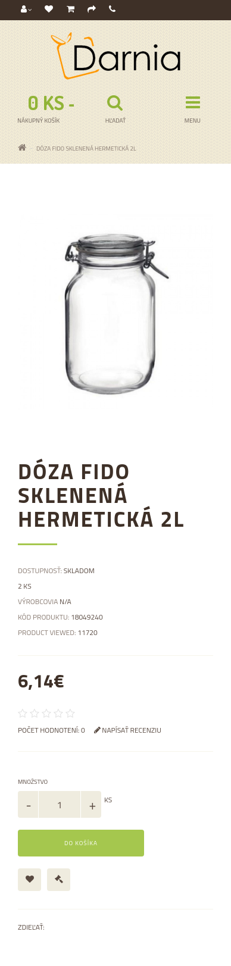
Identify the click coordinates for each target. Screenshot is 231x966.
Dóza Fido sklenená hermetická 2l (86, 148)
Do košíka (81, 843)
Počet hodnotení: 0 (51, 730)
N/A (65, 601)
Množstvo (33, 781)
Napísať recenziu (127, 730)
